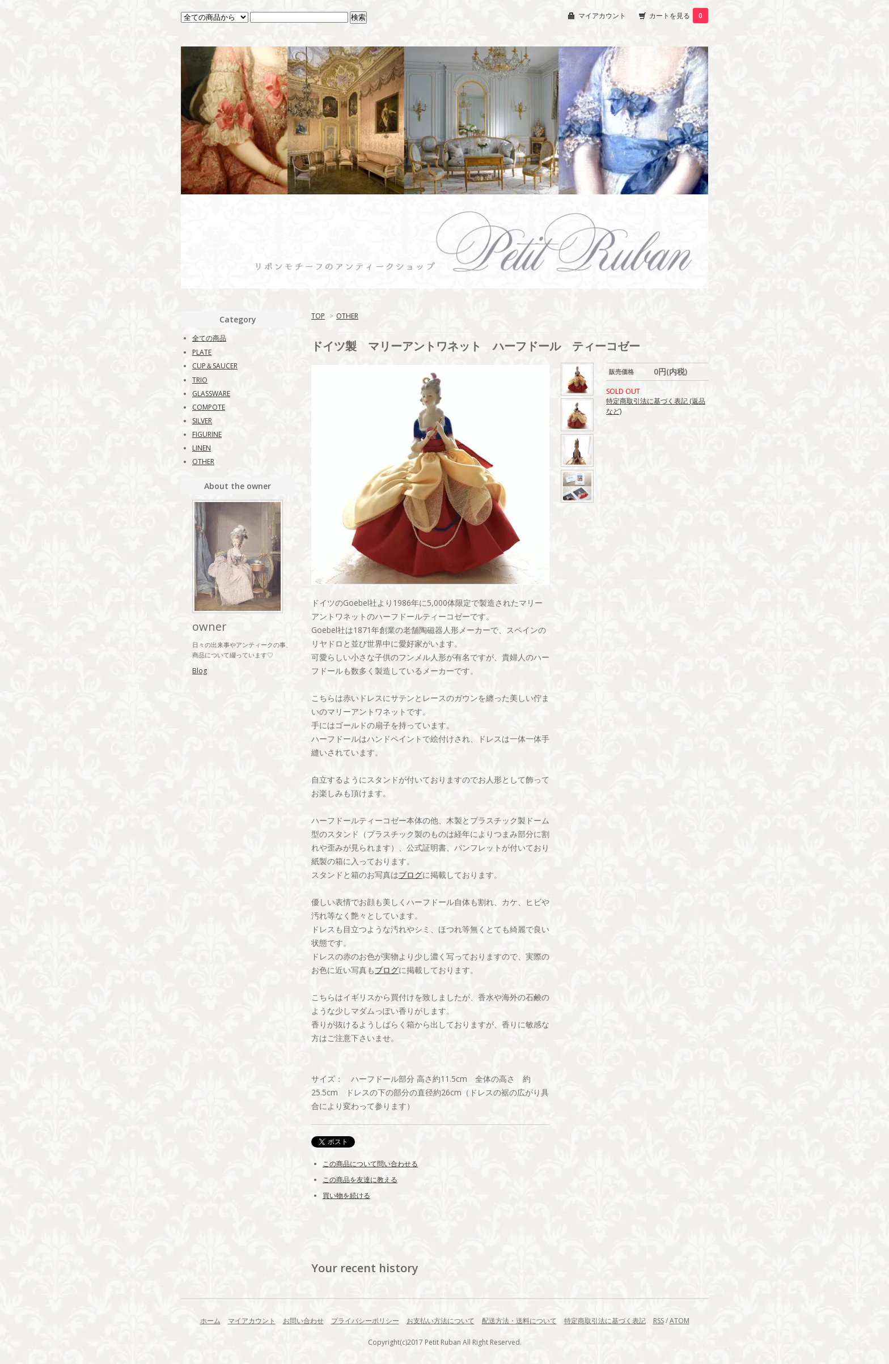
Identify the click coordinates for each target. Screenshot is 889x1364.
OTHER (347, 316)
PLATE (201, 352)
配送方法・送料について (519, 1320)
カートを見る (678, 15)
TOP (318, 316)
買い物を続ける (346, 1195)
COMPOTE (208, 407)
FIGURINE (207, 434)
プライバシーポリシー (365, 1320)
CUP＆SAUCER (215, 366)
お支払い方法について (441, 1320)
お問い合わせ (303, 1320)
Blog (199, 670)
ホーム (210, 1320)
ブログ (410, 874)
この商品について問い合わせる (370, 1163)
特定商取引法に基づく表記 (605, 1320)
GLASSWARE (211, 393)
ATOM (679, 1320)
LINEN (201, 448)
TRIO (200, 380)
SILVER (202, 421)
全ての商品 (209, 338)
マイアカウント (602, 15)
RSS (658, 1320)
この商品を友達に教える (360, 1179)
